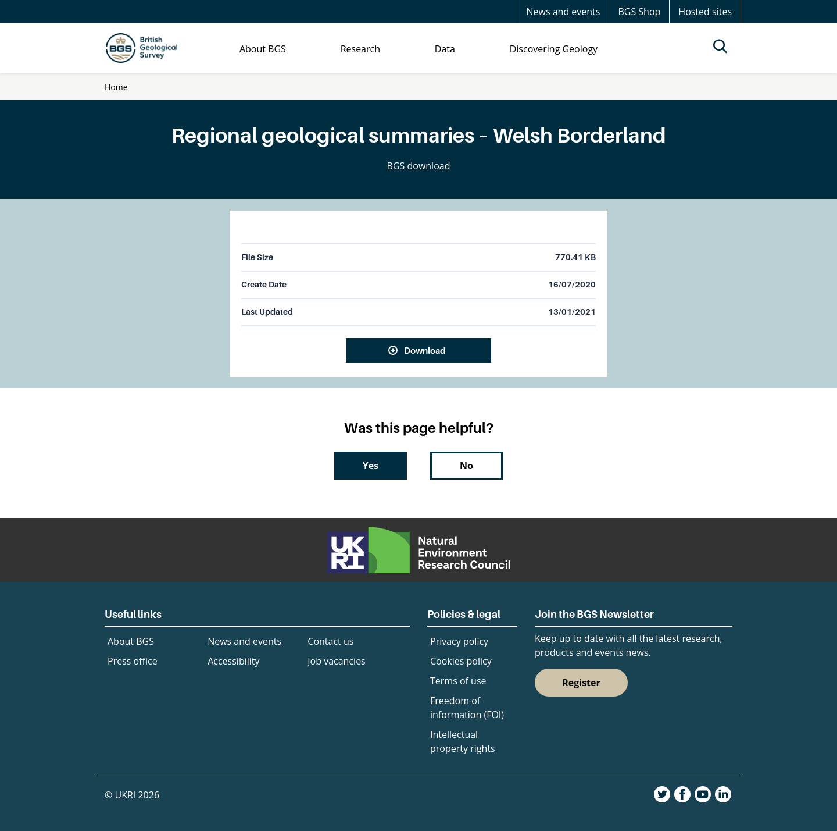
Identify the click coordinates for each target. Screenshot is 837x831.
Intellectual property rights (462, 741)
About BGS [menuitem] (262, 48)
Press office (133, 661)
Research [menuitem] (360, 48)
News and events (563, 11)
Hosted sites (705, 11)
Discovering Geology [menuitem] (554, 48)
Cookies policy (461, 661)
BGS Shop (639, 11)
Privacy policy (459, 641)
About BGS (131, 641)
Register (581, 682)
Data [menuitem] (445, 48)
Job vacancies (336, 661)
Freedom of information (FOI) (467, 707)
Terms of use (458, 680)
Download (425, 350)
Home (116, 87)
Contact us (330, 641)
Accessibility (233, 661)
